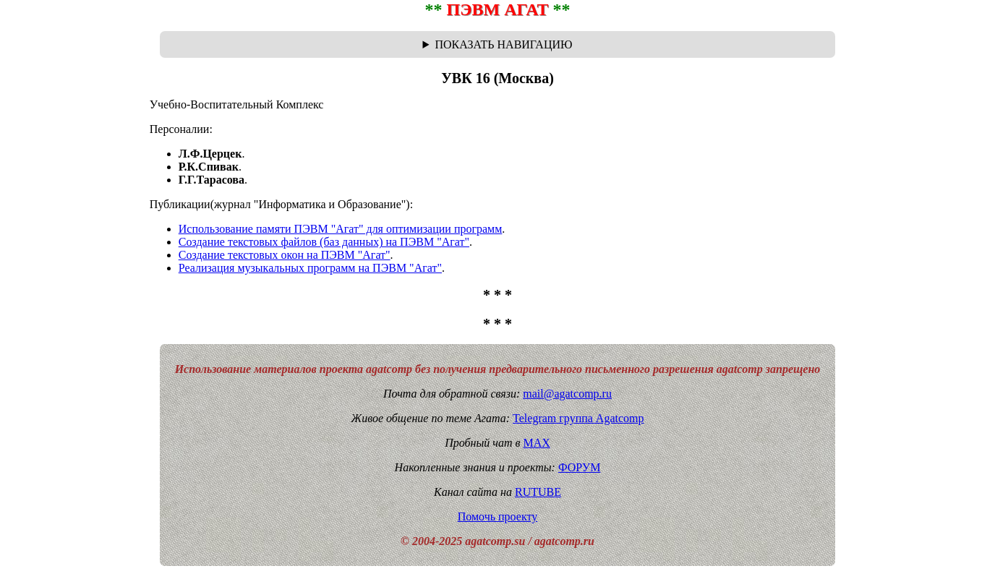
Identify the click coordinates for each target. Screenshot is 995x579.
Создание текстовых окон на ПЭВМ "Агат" (284, 255)
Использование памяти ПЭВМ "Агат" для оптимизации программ (341, 229)
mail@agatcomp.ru (567, 393)
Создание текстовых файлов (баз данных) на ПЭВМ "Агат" (324, 242)
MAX (536, 443)
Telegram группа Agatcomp (578, 418)
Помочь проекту (498, 516)
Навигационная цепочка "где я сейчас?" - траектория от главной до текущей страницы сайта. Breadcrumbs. (497, 44)
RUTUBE (538, 492)
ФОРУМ (579, 467)
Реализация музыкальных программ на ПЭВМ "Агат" (310, 268)
